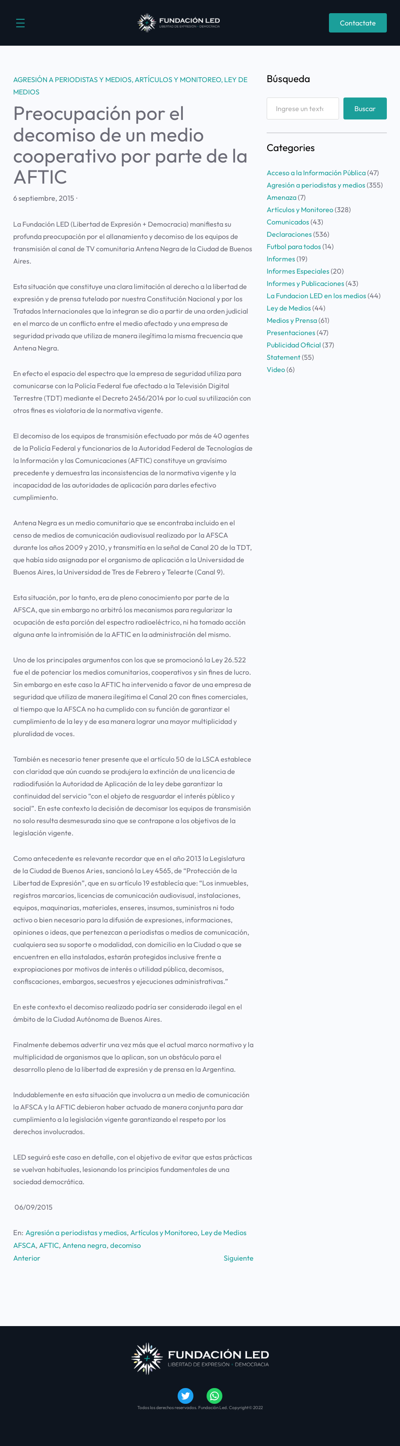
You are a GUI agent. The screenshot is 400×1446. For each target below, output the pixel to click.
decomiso (125, 1245)
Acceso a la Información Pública (316, 172)
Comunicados (288, 221)
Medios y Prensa (292, 320)
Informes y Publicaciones (305, 283)
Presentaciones (291, 332)
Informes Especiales (298, 271)
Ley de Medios (223, 1232)
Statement (283, 357)
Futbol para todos (294, 246)
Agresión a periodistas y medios (72, 79)
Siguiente (239, 1258)
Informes (281, 258)
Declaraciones (289, 234)
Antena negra (84, 1245)
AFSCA (24, 1245)
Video (276, 369)
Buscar (365, 108)
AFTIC (49, 1245)
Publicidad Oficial (294, 344)
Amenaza (281, 197)
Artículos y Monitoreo (178, 79)
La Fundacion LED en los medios (316, 295)
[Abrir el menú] (20, 23)
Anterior (26, 1258)
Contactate (358, 22)
